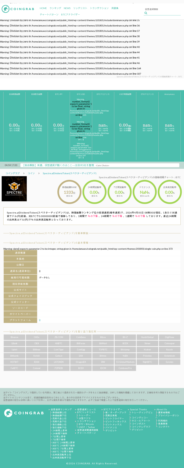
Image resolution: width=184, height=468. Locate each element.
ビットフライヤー (114, 418)
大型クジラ (85, 418)
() (39, 320)
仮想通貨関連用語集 (87, 430)
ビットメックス (113, 424)
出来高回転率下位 (62, 457)
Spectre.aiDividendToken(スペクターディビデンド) (69, 173)
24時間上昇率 (60, 430)
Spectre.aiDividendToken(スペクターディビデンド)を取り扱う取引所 (53, 331)
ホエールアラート (141, 420)
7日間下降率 (59, 439)
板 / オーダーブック (115, 412)
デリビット (111, 430)
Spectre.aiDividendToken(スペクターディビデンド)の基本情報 (49, 242)
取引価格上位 (60, 424)
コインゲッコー (140, 417)
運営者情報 (164, 412)
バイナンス (111, 427)
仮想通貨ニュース (86, 409)
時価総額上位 (60, 412)
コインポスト (139, 423)
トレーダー (85, 415)
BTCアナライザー (113, 409)
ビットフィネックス (115, 421)
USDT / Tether (87, 427)
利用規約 (163, 420)
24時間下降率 (60, 433)
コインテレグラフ (141, 426)
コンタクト (164, 426)
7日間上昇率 (59, 436)
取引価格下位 (60, 427)
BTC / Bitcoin (86, 424)
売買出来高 (111, 415)
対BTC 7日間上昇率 (63, 448)
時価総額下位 (60, 415)
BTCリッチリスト (86, 412)
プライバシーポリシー (167, 416)
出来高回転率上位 (62, 454)
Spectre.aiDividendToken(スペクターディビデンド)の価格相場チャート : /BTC (140, 177)
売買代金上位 (60, 418)
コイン (31, 173)
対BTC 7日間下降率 (63, 451)
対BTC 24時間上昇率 (64, 442)
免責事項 (163, 423)
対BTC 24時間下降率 (64, 445)
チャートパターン (86, 433)
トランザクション (86, 421)
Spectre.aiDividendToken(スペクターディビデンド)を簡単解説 (49, 233)
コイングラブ (13, 173)
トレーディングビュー (141, 413)
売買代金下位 (60, 421)
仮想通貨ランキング (61, 409)
